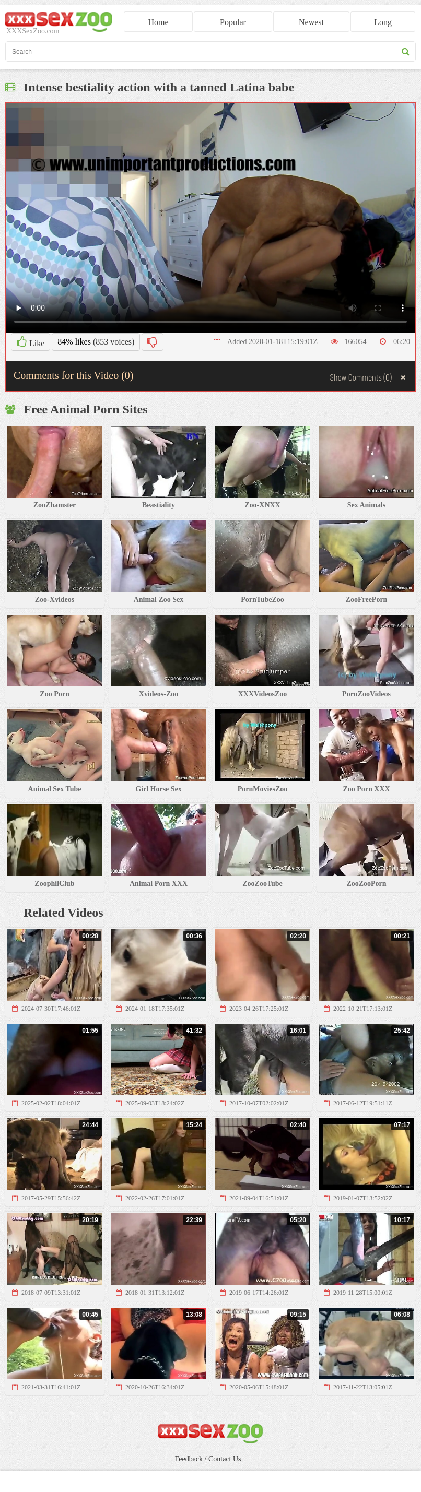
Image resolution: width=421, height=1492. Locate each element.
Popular (233, 22)
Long (383, 22)
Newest (311, 22)
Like (30, 342)
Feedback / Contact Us (207, 1459)
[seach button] (405, 51)
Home (158, 22)
